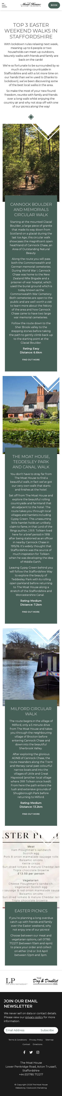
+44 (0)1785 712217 (31, 1074)
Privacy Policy (36, 1039)
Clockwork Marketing (36, 1088)
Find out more (31, 359)
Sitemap (49, 1039)
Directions (37, 1044)
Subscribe (47, 1030)
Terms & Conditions (18, 1039)
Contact (26, 1044)
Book (54, 5)
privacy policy (34, 1017)
